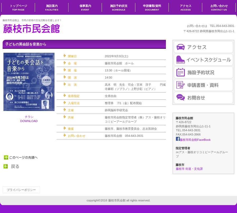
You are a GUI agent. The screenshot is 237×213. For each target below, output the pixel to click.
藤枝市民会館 (55, 28)
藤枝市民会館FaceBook (193, 139)
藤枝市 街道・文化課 (189, 168)
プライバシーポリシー (21, 189)
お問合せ (203, 98)
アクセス (203, 47)
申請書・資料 (203, 85)
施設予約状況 (203, 72)
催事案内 (203, 60)
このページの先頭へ (21, 157)
